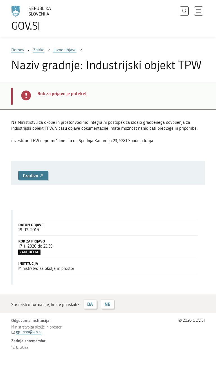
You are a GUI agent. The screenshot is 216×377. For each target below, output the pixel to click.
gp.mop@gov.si (28, 332)
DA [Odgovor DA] (90, 304)
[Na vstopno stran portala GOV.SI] (39, 18)
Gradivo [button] (33, 175)
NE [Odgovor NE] (107, 304)
